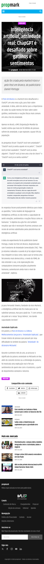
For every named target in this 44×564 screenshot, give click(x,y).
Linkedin (21, 393)
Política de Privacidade (9, 517)
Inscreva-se (35, 537)
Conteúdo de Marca (9, 504)
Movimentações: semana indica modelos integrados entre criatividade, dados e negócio (28, 445)
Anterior (17, 407)
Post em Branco (9, 99)
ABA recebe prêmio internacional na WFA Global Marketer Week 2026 (28, 466)
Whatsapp (33, 388)
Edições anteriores (8, 521)
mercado (22, 23)
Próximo (17, 419)
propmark (13, 70)
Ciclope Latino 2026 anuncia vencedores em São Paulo (28, 455)
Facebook (11, 388)
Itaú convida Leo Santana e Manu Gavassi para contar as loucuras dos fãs (28, 410)
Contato (21, 517)
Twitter (21, 388)
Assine (29, 517)
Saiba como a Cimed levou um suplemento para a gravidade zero (26, 423)
